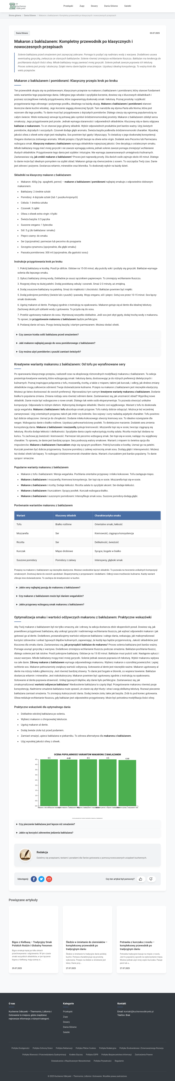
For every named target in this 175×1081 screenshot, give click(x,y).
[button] (141, 879)
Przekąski (68, 6)
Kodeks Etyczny (76, 1055)
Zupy (82, 6)
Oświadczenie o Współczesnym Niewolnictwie (71, 1061)
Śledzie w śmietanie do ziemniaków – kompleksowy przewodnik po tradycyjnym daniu (86, 945)
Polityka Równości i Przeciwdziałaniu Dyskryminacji (44, 1055)
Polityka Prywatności (102, 1061)
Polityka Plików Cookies (86, 1048)
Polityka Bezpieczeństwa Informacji (116, 1055)
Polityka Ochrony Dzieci (43, 1048)
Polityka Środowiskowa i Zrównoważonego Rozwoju (141, 1048)
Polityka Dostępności (20, 1048)
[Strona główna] (18, 6)
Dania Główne (111, 6)
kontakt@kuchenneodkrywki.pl (139, 1011)
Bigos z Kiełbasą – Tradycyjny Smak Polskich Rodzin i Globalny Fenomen (32, 944)
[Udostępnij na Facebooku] (34, 879)
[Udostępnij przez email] (49, 879)
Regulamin (119, 1061)
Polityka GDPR (92, 1055)
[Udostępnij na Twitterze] (41, 879)
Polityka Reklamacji (64, 1048)
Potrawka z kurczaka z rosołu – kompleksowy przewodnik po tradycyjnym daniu (137, 945)
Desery (94, 6)
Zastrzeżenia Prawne (144, 1055)
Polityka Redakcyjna (107, 1048)
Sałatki (127, 6)
